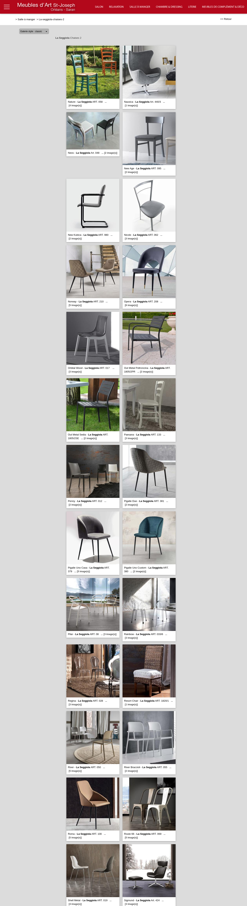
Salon (99, 6)
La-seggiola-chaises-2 (51, 19)
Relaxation (116, 6)
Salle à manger (139, 6)
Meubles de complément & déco (223, 6)
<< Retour (226, 19)
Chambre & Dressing (169, 6)
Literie (192, 6)
